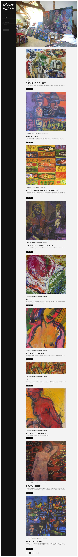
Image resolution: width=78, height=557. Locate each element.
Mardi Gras (32, 136)
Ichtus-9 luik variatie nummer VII (42, 190)
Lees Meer (29, 89)
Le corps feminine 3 (36, 433)
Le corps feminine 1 (36, 353)
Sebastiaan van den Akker (43, 80)
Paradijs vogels (34, 541)
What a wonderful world (39, 245)
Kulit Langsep (33, 486)
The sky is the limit (36, 83)
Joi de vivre (32, 379)
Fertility (31, 299)
